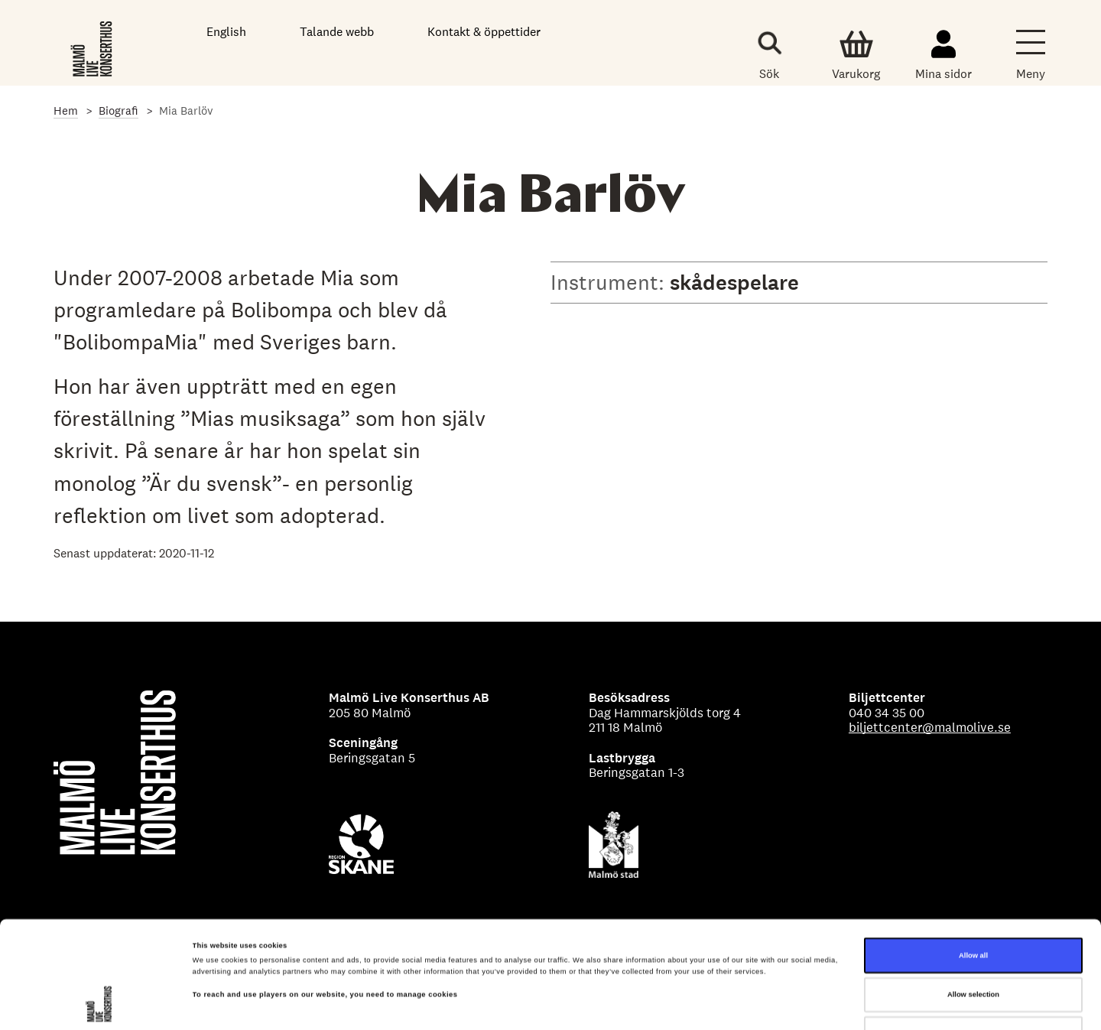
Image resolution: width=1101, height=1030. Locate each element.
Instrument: (610, 282)
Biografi (118, 110)
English (226, 32)
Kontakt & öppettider (484, 32)
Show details (634, 1005)
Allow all (973, 868)
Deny (973, 946)
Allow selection (973, 907)
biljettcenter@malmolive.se (930, 727)
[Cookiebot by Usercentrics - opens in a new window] (99, 1004)
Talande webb (337, 32)
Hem (66, 110)
